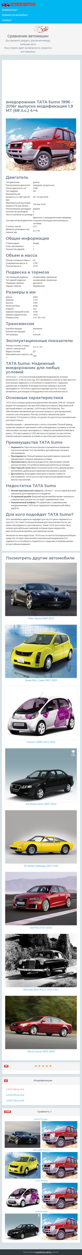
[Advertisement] (41, 82)
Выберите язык (10, 9)
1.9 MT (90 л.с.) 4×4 (15, 1100)
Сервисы (7, 20)
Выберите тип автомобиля (15, 15)
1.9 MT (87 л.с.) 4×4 (15, 1094)
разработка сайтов (43, 1252)
